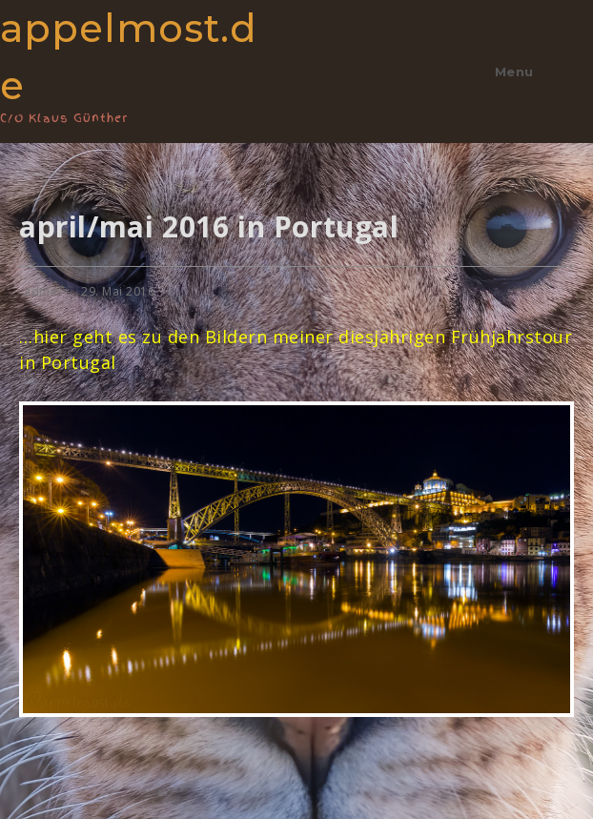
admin (42, 291)
